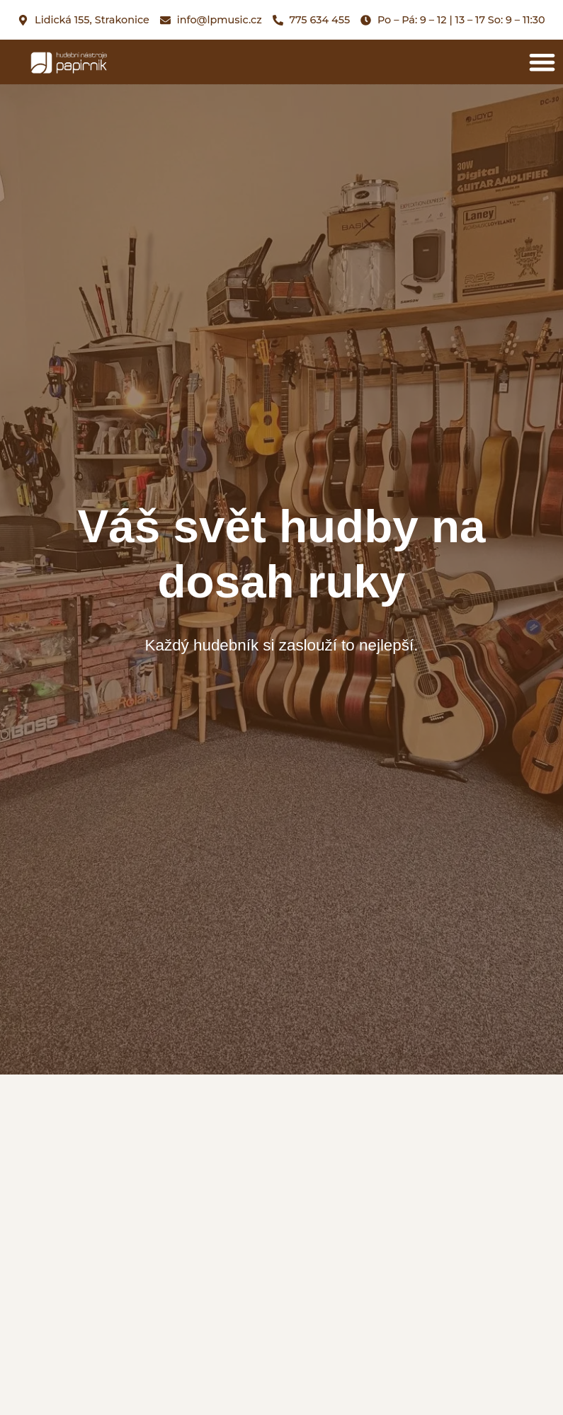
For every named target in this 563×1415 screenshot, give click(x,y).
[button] (543, 62)
